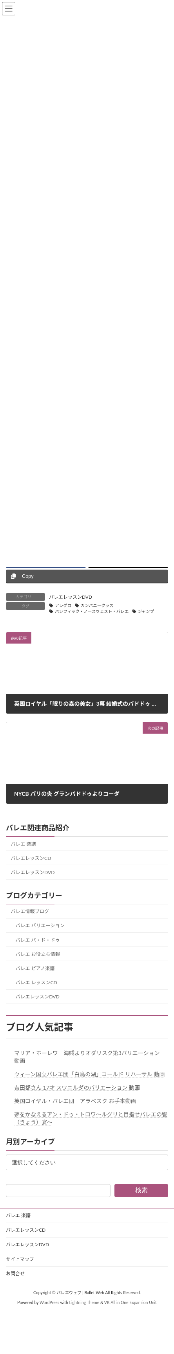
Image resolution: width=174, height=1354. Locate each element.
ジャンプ (146, 611)
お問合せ (15, 1274)
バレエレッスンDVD (70, 597)
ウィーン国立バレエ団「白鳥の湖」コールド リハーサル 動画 (89, 1074)
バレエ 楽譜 (23, 844)
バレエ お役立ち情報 (38, 954)
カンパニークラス (97, 605)
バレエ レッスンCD (36, 982)
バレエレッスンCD (31, 858)
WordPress (49, 1302)
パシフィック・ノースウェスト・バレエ (92, 611)
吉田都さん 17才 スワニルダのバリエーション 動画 (77, 1087)
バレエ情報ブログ (30, 911)
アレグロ (63, 605)
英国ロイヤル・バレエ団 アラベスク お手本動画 (75, 1101)
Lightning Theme (84, 1302)
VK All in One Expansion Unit (130, 1302)
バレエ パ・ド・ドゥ (38, 940)
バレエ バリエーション (40, 925)
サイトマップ (20, 1259)
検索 (141, 1190)
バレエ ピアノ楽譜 (35, 968)
